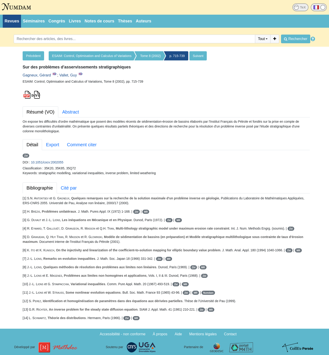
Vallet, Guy (68, 75)
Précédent (33, 56)
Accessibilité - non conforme (123, 334)
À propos (160, 334)
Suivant (198, 56)
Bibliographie (40, 187)
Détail (32, 144)
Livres (75, 21)
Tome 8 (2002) (150, 56)
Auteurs (143, 21)
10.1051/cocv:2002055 (47, 162)
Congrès (56, 21)
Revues (12, 21)
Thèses (125, 21)
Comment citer (82, 144)
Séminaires (34, 21)
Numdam (208, 292)
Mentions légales (203, 334)
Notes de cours (99, 21)
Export (52, 144)
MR (146, 211)
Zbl (26, 155)
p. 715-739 (177, 56)
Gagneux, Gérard (37, 75)
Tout (261, 39)
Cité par (69, 187)
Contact (230, 334)
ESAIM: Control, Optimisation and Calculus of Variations (92, 56)
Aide (178, 334)
